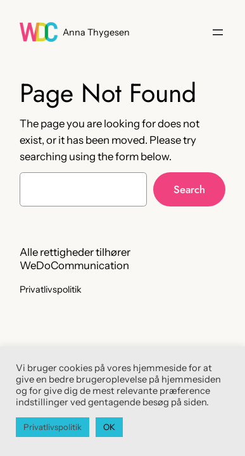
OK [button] (109, 427)
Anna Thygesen (96, 32)
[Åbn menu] (217, 32)
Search (189, 189)
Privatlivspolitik (52, 427)
